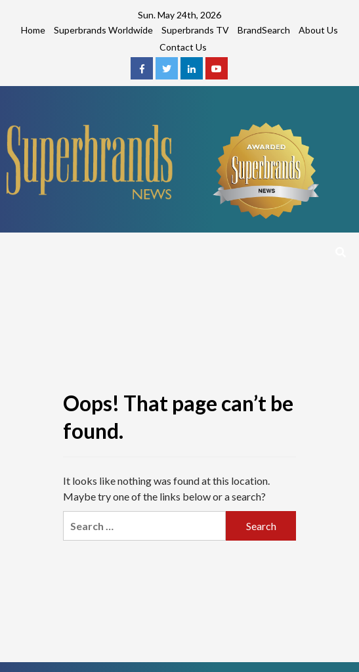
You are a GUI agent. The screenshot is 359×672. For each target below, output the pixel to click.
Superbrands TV (195, 29)
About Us (318, 29)
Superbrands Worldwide (103, 29)
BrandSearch (264, 29)
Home (33, 29)
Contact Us (183, 47)
